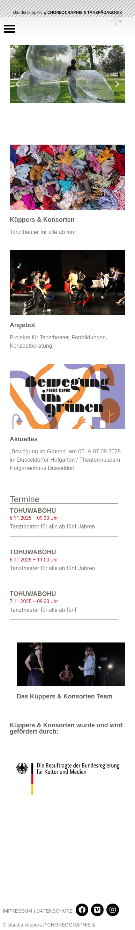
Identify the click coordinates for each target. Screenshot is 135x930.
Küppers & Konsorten (42, 219)
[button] (9, 28)
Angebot (22, 325)
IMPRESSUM (17, 879)
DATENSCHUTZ (54, 879)
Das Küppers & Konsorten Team (65, 696)
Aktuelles (24, 439)
